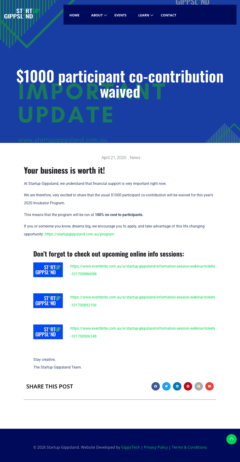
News (135, 157)
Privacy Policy (156, 447)
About (97, 15)
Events (120, 15)
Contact (168, 15)
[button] (155, 386)
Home (74, 15)
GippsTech (130, 447)
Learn (143, 15)
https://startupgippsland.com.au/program (79, 234)
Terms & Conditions (189, 447)
